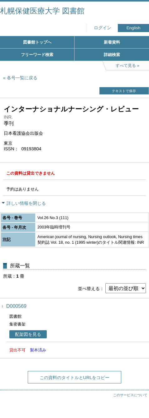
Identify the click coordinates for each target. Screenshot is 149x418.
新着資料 (112, 42)
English (134, 28)
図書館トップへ (37, 42)
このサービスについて (130, 395)
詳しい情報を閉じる (26, 203)
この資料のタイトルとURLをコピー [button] (75, 377)
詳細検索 (112, 54)
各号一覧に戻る (22, 77)
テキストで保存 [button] (124, 91)
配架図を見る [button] (28, 334)
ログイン (102, 28)
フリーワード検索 (37, 54)
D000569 (16, 306)
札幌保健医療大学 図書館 (42, 11)
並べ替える (89, 288)
